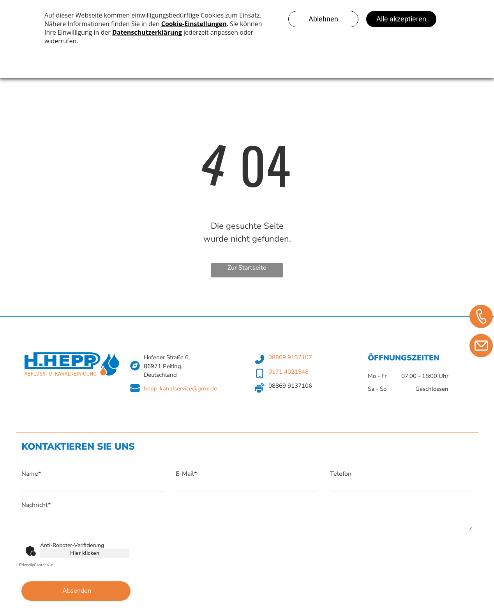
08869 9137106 (290, 386)
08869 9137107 (290, 357)
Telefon (340, 474)
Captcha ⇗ (36, 565)
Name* (31, 474)
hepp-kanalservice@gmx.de (180, 388)
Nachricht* (36, 505)
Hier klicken (84, 553)
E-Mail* (186, 474)
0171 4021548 (288, 372)
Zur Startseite (247, 267)
